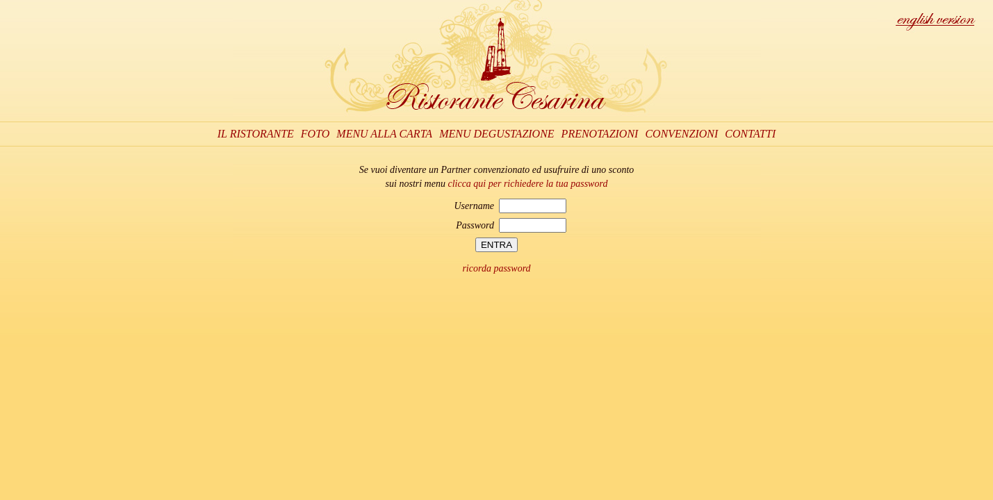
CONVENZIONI (681, 134)
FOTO (315, 134)
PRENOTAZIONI (600, 134)
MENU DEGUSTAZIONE (496, 134)
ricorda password (496, 268)
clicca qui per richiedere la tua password (527, 183)
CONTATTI (750, 134)
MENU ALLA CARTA (384, 134)
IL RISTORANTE (256, 134)
